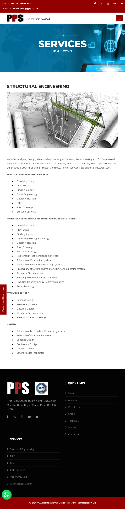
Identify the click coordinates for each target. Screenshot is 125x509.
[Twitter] (14, 417)
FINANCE (74, 420)
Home (56, 51)
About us (73, 400)
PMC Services (17, 469)
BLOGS (72, 427)
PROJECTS (74, 406)
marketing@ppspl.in (25, 8)
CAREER (72, 413)
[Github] (29, 417)
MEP (12, 456)
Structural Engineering (22, 449)
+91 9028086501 (21, 3)
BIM (12, 463)
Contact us (74, 434)
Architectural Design (21, 483)
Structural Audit (18, 476)
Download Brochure (3, 299)
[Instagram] (22, 417)
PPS (38, 502)
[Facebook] (8, 417)
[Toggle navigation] (119, 18)
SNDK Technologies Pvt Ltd (83, 502)
